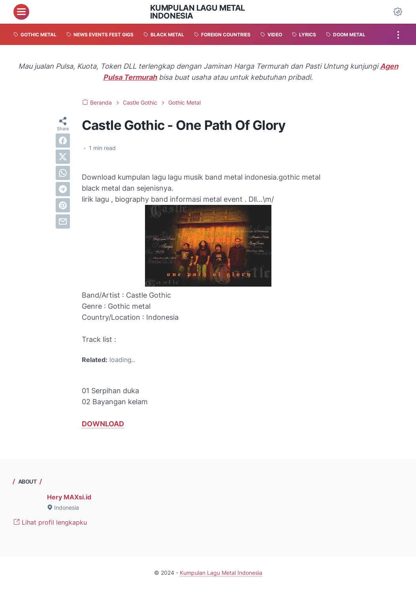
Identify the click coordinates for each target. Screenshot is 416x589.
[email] (63, 221)
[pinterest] (63, 205)
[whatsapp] (63, 173)
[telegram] (63, 189)
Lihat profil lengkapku (50, 522)
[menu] (21, 12)
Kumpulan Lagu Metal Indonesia (197, 12)
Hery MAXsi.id (69, 497)
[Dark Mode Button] (398, 12)
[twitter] (63, 157)
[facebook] (63, 140)
